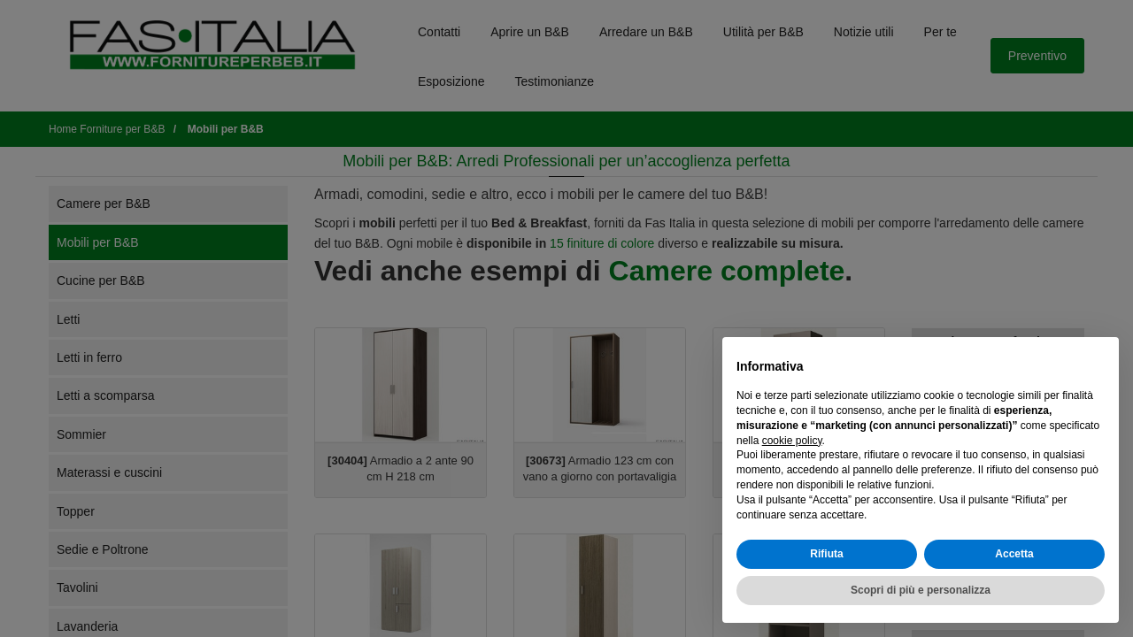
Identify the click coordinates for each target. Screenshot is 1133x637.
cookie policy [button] (792, 440)
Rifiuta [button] (826, 554)
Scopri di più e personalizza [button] (920, 590)
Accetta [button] (1014, 554)
